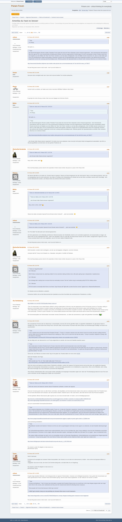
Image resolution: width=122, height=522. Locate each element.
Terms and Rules (102, 520)
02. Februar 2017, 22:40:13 (33, 247)
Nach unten (15, 32)
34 (35, 32)
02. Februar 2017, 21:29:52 (33, 86)
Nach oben (14, 503)
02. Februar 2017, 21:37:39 (33, 103)
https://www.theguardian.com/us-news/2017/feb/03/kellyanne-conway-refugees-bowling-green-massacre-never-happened (58, 495)
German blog (85, 10)
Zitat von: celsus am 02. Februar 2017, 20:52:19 (41, 106)
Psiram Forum (17, 6)
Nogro (15, 86)
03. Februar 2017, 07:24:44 (33, 320)
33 (34, 32)
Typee (15, 379)
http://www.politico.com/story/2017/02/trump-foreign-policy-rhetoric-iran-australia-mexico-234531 (53, 337)
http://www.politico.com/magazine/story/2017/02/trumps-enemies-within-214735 (49, 362)
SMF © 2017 (17, 520)
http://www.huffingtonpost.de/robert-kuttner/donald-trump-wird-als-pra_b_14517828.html (50, 441)
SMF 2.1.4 (12, 520)
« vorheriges (99, 28)
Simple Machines (24, 520)
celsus (15, 37)
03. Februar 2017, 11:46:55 (33, 473)
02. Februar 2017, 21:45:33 (33, 149)
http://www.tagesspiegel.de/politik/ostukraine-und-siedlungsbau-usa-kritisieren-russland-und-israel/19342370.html (56, 400)
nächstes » (107, 28)
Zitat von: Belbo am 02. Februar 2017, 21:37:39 (41, 152)
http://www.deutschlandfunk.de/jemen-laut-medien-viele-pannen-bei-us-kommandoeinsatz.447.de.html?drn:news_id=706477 (59, 63)
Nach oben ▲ (109, 520)
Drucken (107, 32)
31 (29, 32)
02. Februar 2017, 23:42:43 (33, 300)
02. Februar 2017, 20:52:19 (33, 37)
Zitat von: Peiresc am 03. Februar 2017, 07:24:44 (41, 383)
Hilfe (97, 520)
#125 (78, 353)
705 (39, 32)
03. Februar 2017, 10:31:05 (33, 379)
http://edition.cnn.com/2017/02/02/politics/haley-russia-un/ (42, 303)
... (26, 32)
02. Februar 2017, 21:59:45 (33, 172)
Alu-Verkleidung (18, 300)
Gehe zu (88, 510)
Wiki (80, 10)
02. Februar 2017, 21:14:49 (33, 72)
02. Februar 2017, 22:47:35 (33, 265)
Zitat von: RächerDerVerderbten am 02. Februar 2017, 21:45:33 (44, 192)
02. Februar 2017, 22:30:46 (33, 220)
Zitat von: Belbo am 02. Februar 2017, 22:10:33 (41, 223)
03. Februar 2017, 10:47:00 (33, 453)
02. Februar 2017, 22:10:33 (33, 189)
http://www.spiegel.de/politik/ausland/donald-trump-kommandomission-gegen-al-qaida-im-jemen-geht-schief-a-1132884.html (59, 418)
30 (27, 32)
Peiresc (15, 173)
